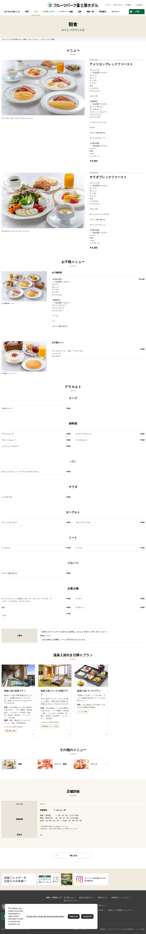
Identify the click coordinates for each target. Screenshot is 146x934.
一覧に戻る (73, 856)
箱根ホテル (102, 898)
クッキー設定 (140, 929)
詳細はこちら (45, 636)
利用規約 (102, 929)
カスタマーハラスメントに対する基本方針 (121, 929)
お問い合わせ (117, 5)
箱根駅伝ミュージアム (120, 898)
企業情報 (76, 929)
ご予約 (136, 12)
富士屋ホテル (69, 898)
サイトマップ (93, 929)
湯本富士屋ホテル (86, 898)
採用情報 (84, 929)
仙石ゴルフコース (71, 901)
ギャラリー (115, 12)
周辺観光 (102, 12)
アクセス (108, 5)
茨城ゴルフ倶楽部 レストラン (119, 910)
